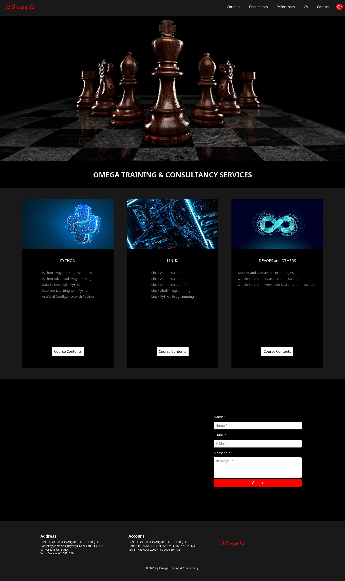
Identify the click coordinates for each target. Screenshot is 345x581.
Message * (222, 453)
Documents (258, 6)
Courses (233, 6)
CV (306, 6)
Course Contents (68, 352)
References (286, 6)
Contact (323, 6)
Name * (220, 416)
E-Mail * (220, 435)
